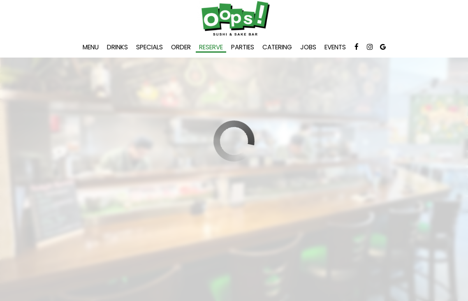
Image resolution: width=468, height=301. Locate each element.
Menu (91, 47)
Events (335, 47)
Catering (277, 47)
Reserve (211, 47)
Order (181, 47)
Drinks (117, 47)
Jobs (308, 47)
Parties (242, 47)
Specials (149, 47)
